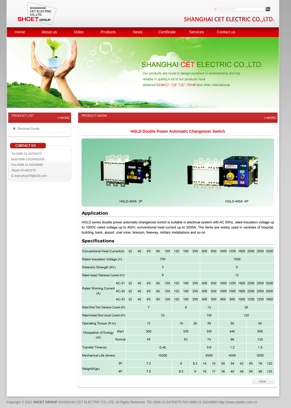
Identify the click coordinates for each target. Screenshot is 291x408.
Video (79, 32)
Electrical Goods (29, 128)
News (137, 32)
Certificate (167, 32)
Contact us (226, 32)
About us (49, 32)
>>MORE (63, 117)
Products (108, 32)
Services (196, 32)
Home (20, 32)
